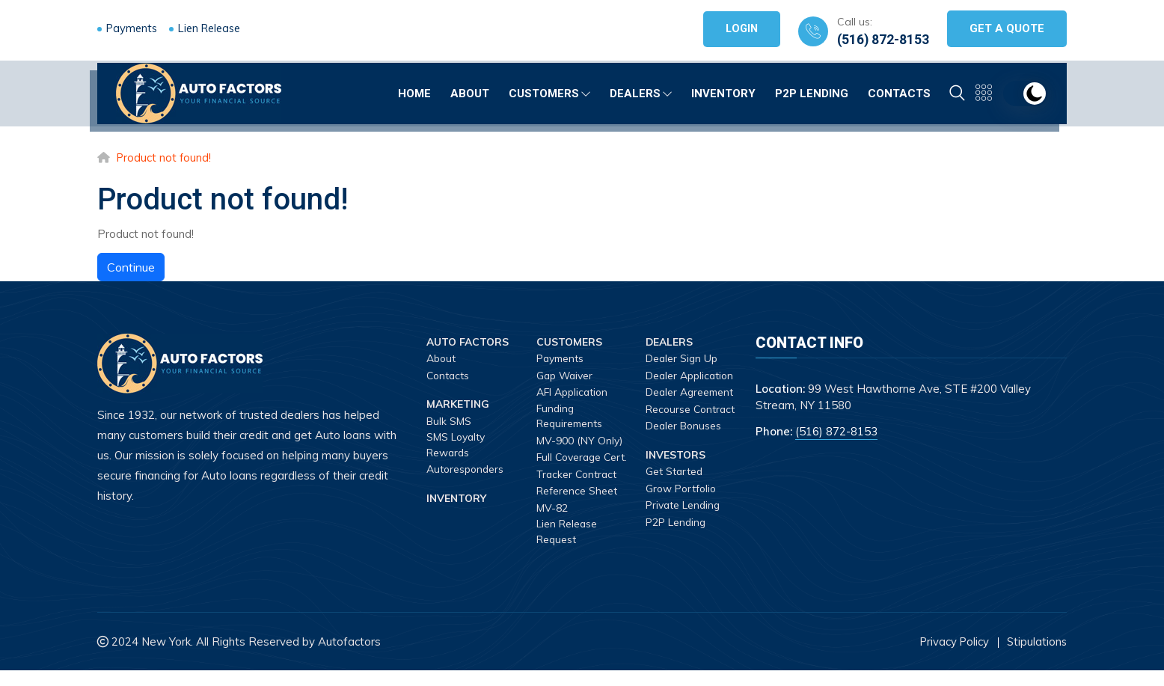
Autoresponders (466, 470)
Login (739, 28)
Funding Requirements (570, 416)
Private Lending (684, 520)
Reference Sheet (576, 506)
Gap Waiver (565, 375)
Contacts (899, 91)
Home (414, 91)
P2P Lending (811, 91)
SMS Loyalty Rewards (456, 444)
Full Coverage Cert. (570, 465)
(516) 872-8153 (882, 39)
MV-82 (552, 523)
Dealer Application (691, 375)
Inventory (723, 91)
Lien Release (215, 28)
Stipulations (1036, 656)
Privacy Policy (951, 656)
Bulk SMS (448, 421)
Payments (133, 28)
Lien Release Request (567, 547)
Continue (131, 267)
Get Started (675, 486)
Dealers (641, 91)
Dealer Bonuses (684, 440)
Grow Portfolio (682, 503)
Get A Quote (1007, 28)
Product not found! (165, 157)
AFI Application (573, 392)
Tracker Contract (577, 489)
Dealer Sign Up (683, 358)
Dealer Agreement (691, 392)
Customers (549, 91)
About (469, 91)
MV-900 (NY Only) (579, 440)
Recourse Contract (668, 416)
